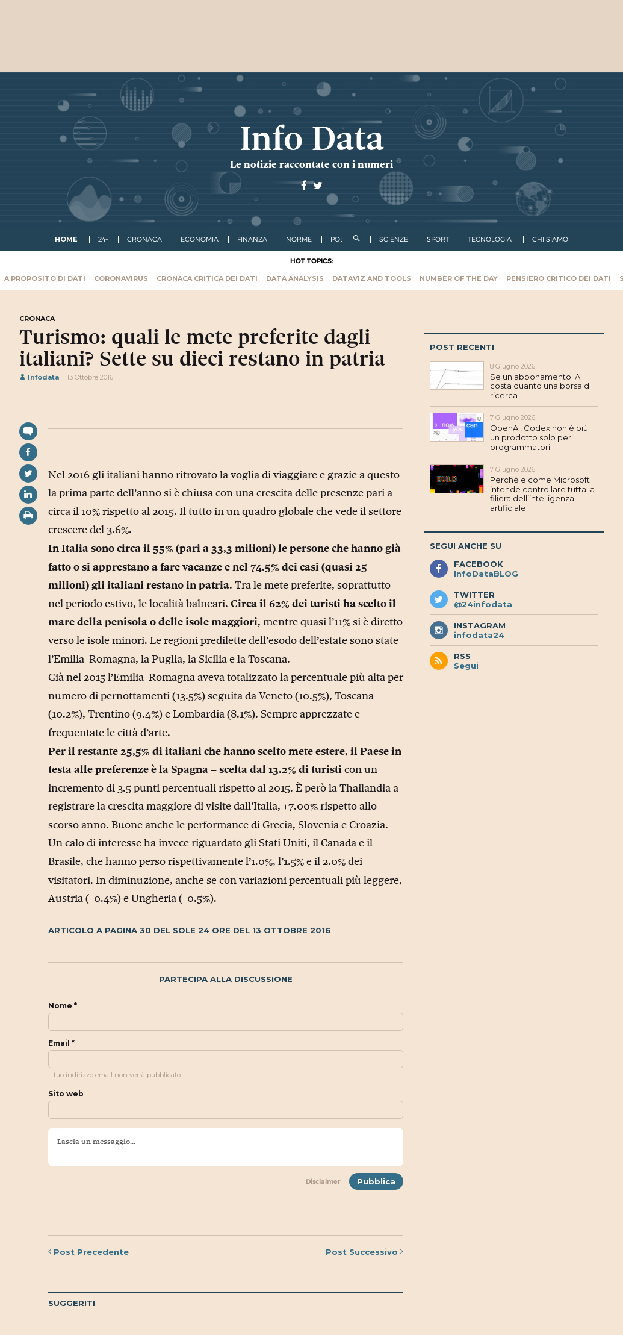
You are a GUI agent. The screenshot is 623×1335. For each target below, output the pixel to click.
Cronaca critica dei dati (207, 278)
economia (200, 239)
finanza (252, 239)
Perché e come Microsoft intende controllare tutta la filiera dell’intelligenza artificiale (542, 494)
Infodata (39, 377)
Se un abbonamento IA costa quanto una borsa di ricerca (540, 386)
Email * (61, 1043)
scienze (393, 239)
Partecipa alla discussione (226, 979)
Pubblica (376, 1181)
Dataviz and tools (371, 278)
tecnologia (490, 239)
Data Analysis (295, 278)
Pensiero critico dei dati (558, 278)
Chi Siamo (550, 239)
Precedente (88, 1252)
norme (299, 239)
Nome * (62, 1006)
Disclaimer (323, 1181)
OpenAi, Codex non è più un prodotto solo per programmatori (539, 437)
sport (438, 239)
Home (66, 239)
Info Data (312, 138)
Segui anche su (465, 546)
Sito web (66, 1094)
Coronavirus (121, 278)
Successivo (364, 1252)
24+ (103, 239)
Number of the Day (459, 278)
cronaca (144, 239)
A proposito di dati (44, 278)
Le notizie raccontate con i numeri (311, 164)
